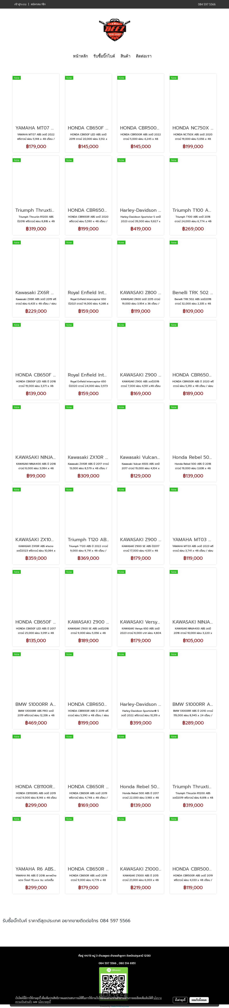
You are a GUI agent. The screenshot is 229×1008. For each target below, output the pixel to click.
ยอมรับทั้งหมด (199, 1000)
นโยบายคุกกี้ (44, 1001)
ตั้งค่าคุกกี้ (180, 1000)
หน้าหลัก (80, 56)
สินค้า (125, 56)
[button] (157, 56)
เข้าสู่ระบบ (20, 4)
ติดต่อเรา (144, 56)
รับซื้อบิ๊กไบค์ (104, 56)
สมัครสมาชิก (38, 4)
